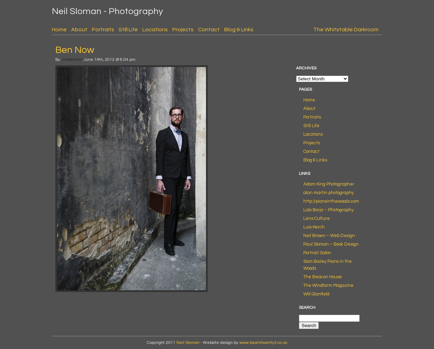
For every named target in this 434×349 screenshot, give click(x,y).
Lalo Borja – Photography (328, 209)
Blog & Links (238, 29)
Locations (155, 29)
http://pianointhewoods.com (331, 201)
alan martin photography (328, 192)
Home (59, 29)
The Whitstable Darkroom (346, 29)
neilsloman (72, 59)
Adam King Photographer (328, 184)
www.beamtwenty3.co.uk (263, 342)
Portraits (103, 29)
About (79, 29)
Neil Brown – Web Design (329, 235)
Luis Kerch (314, 227)
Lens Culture (316, 218)
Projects (183, 29)
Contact (209, 29)
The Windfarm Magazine (328, 285)
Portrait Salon (317, 252)
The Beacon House (322, 276)
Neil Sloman (187, 342)
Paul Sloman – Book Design (331, 244)
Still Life (128, 29)
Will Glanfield (316, 294)
